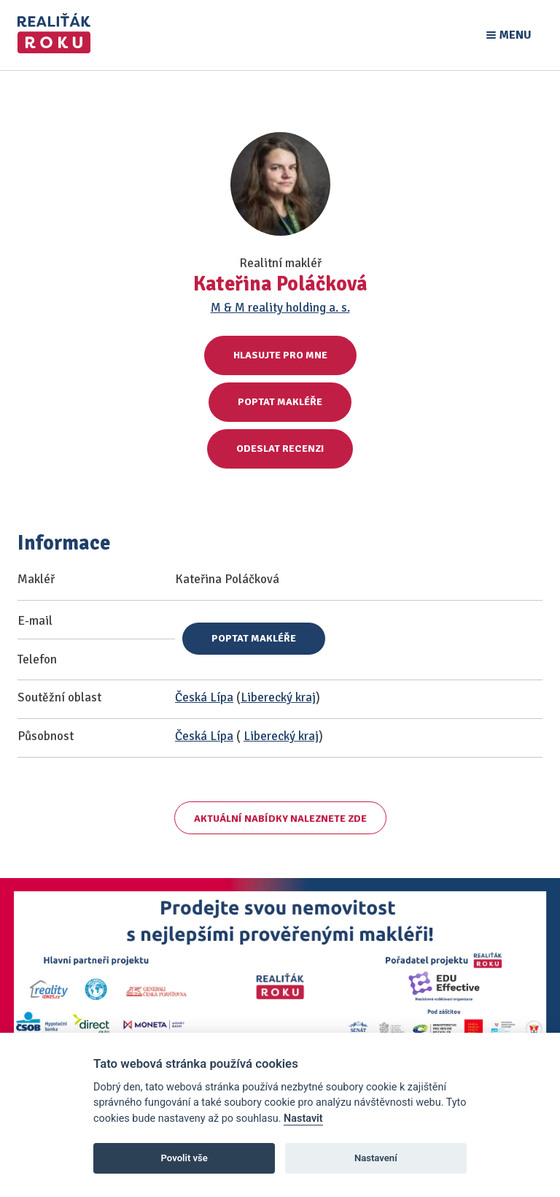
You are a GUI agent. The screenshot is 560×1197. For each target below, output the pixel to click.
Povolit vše (184, 1157)
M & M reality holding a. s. (280, 307)
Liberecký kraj (278, 697)
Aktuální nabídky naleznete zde (280, 818)
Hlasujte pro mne (280, 355)
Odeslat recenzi (280, 448)
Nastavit (303, 1118)
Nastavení (375, 1157)
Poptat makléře (280, 402)
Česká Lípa (204, 697)
